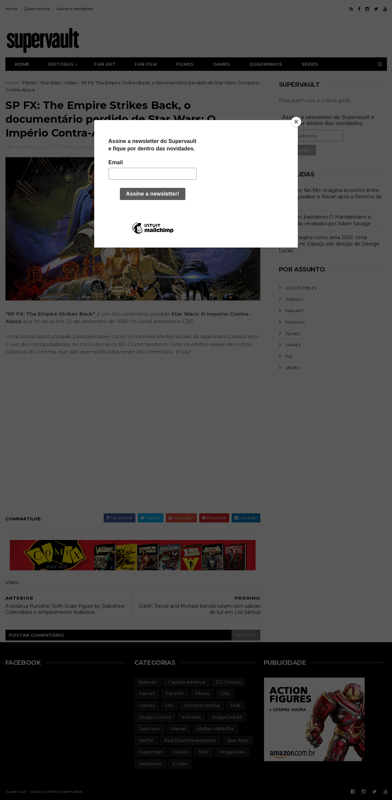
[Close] (296, 122)
